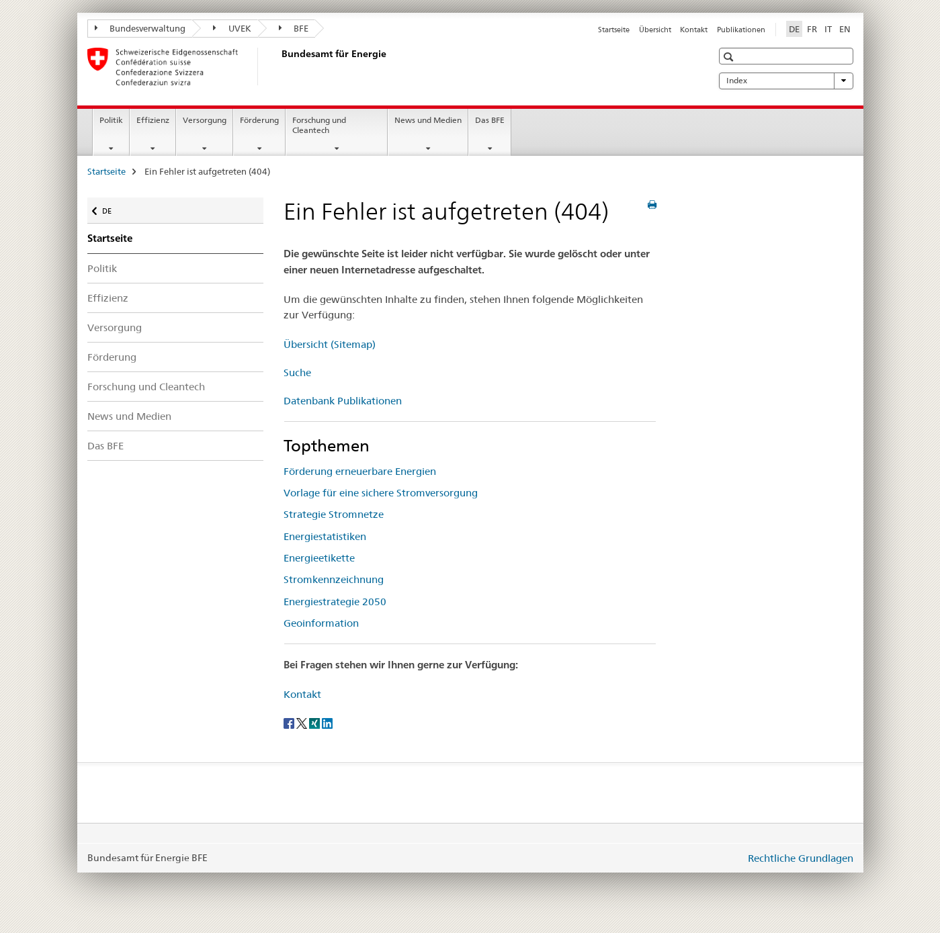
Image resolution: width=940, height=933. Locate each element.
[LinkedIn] (327, 722)
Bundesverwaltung (140, 28)
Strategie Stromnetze (334, 514)
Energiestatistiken (325, 536)
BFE (294, 28)
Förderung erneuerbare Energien (360, 471)
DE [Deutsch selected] (794, 29)
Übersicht (655, 29)
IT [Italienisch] (828, 29)
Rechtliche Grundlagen (800, 858)
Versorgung (204, 120)
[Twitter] (302, 722)
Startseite (614, 29)
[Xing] (315, 722)
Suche (297, 372)
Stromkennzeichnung (334, 579)
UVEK (232, 28)
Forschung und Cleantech (319, 125)
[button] (730, 56)
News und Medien (428, 120)
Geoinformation (321, 623)
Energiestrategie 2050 (335, 601)
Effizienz (152, 120)
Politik (111, 120)
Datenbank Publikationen (343, 400)
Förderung (259, 120)
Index (786, 80)
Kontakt (694, 29)
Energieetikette (319, 557)
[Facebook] (290, 722)
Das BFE (490, 120)
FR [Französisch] (812, 29)
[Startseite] (278, 66)
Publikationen (741, 29)
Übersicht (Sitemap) (330, 344)
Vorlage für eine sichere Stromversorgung (381, 492)
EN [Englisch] (845, 29)
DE (113, 207)
